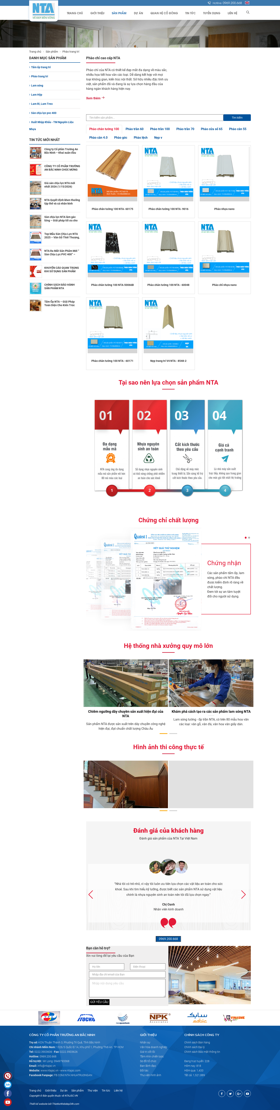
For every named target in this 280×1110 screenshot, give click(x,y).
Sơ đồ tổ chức (148, 1061)
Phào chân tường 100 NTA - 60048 (168, 284)
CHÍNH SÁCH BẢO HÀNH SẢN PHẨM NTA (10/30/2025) (59, 288)
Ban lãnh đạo (148, 1065)
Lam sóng (36, 85)
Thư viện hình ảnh (150, 1075)
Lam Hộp (35, 94)
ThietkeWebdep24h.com (65, 1103)
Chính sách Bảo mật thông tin (202, 1051)
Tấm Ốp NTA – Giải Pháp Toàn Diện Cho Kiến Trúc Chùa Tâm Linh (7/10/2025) (61, 305)
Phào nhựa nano (224, 209)
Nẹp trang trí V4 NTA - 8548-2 (168, 360)
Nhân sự (145, 1042)
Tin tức (193, 13)
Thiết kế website (38, 1103)
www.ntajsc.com (70, 1070)
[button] (246, 538)
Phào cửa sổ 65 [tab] (211, 129)
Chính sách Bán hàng (197, 1042)
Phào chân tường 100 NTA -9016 (168, 209)
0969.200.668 (232, 2)
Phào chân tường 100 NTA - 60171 (112, 360)
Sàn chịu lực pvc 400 (42, 113)
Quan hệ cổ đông (167, 13)
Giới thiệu (104, 13)
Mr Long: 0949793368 (56, 1061)
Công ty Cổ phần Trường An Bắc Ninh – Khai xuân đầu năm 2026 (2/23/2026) (61, 153)
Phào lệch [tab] (141, 137)
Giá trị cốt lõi (147, 1051)
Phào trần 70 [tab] (185, 129)
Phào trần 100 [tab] (160, 129)
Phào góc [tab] (120, 137)
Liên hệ (233, 13)
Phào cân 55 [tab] (237, 129)
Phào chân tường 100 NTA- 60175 (112, 209)
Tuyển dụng (213, 13)
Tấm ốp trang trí (40, 67)
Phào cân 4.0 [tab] (98, 137)
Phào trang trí (38, 76)
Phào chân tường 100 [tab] (104, 129)
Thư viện (93, 1090)
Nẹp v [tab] (158, 137)
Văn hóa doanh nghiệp (153, 1047)
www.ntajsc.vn (49, 1070)
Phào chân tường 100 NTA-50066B (112, 284)
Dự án (143, 13)
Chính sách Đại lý (194, 1047)
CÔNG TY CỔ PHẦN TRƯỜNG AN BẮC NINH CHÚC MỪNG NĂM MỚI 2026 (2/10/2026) (62, 170)
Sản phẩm (125, 13)
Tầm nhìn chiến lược (152, 1056)
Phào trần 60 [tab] (135, 129)
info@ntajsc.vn (47, 1065)
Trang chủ (82, 13)
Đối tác (144, 1070)
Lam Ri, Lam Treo (41, 103)
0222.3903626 (69, 1051)
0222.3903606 (43, 1051)
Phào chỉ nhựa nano (224, 284)
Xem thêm (95, 98)
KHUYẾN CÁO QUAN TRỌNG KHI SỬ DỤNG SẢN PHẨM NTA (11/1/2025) (61, 271)
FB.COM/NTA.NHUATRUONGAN (73, 1075)
